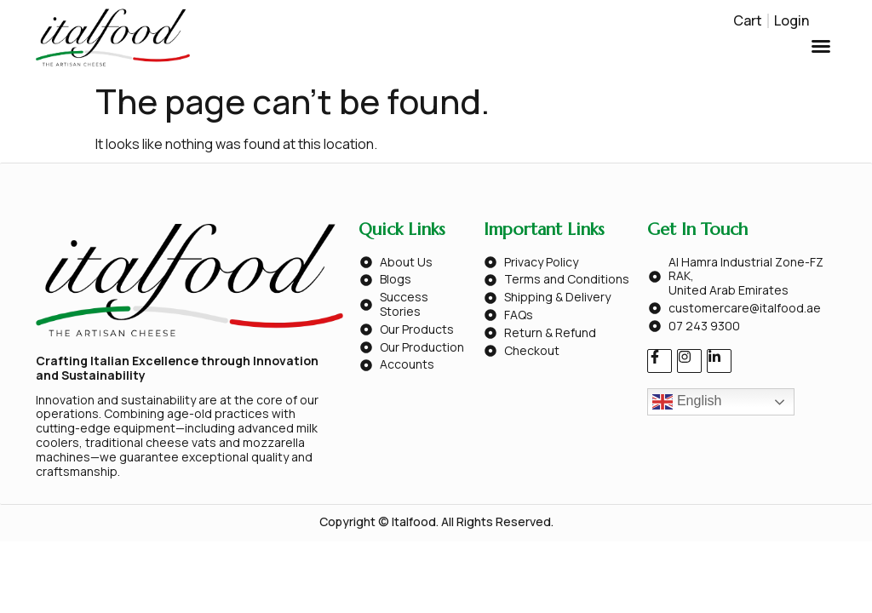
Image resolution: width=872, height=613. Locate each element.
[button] (821, 46)
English (686, 402)
